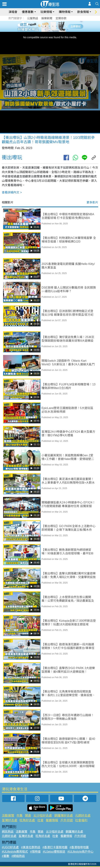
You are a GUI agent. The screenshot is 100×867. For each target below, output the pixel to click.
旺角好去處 (27, 820)
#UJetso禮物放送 (54, 851)
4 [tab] (53, 26)
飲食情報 (83, 11)
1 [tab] (42, 26)
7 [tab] (49, 30)
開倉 (28, 815)
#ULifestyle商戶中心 (80, 851)
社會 (40, 820)
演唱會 (13, 11)
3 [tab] (49, 26)
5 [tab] (56, 26)
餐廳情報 (52, 820)
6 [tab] (60, 26)
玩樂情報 (46, 11)
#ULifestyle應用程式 (15, 851)
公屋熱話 (32, 18)
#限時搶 (35, 851)
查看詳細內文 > (12, 192)
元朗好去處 (83, 815)
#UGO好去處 (10, 847)
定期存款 (61, 18)
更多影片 (92, 202)
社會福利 (81, 820)
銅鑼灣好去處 (63, 815)
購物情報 (64, 11)
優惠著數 (28, 11)
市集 (19, 815)
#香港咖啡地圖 (79, 847)
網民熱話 (7, 831)
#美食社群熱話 (30, 847)
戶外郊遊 (66, 820)
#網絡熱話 (18, 856)
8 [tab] (53, 30)
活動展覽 (8, 815)
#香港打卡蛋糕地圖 (54, 847)
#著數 (5, 856)
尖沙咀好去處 (42, 815)
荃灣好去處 (9, 820)
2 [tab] (45, 26)
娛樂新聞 (46, 18)
